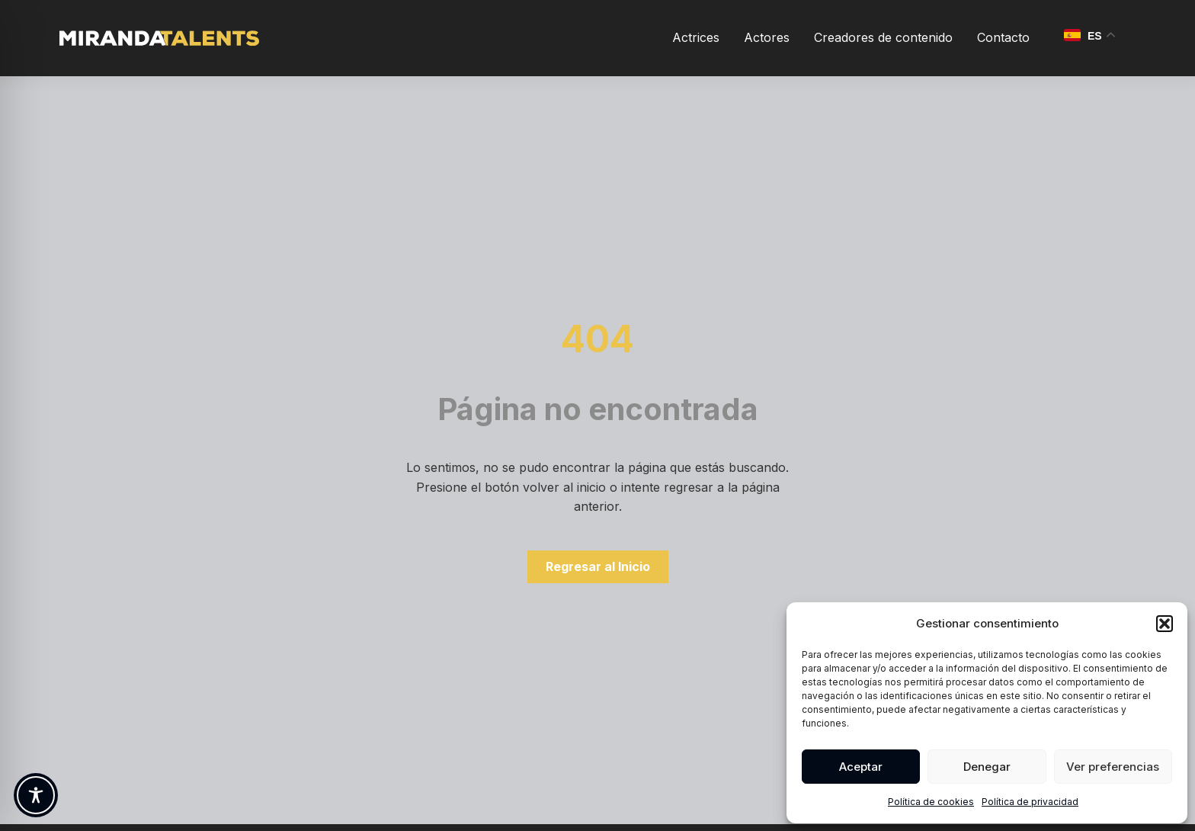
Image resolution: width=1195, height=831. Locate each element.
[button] (1164, 623)
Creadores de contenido (883, 37)
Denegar (987, 766)
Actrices (695, 37)
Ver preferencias (1112, 766)
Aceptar (861, 766)
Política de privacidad (1030, 801)
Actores (767, 37)
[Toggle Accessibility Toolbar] (35, 795)
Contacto (1003, 37)
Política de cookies (931, 801)
